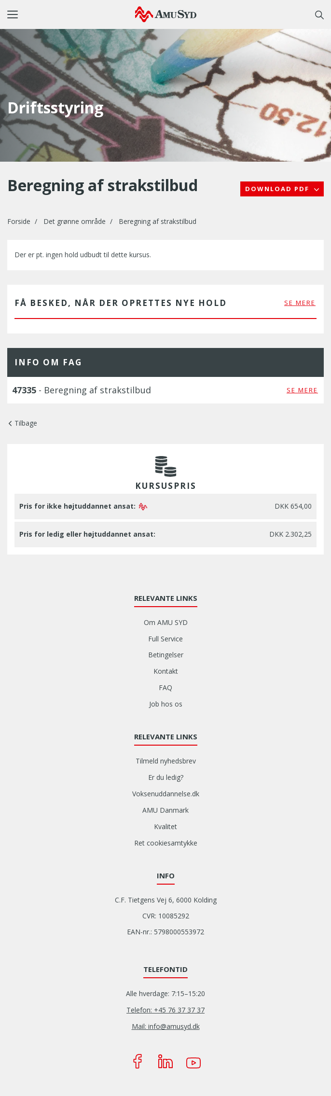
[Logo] (165, 14)
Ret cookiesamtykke (165, 842)
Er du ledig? (165, 777)
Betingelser (165, 654)
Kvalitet (165, 826)
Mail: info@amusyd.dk (166, 1026)
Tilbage (25, 423)
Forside (18, 221)
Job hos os (165, 703)
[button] (71, 14)
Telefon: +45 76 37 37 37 (165, 1009)
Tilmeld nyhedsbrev (166, 760)
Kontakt (165, 671)
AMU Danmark (165, 810)
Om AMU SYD (166, 622)
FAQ (165, 687)
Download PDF (278, 188)
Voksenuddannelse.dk (165, 793)
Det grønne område (74, 221)
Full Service (165, 638)
